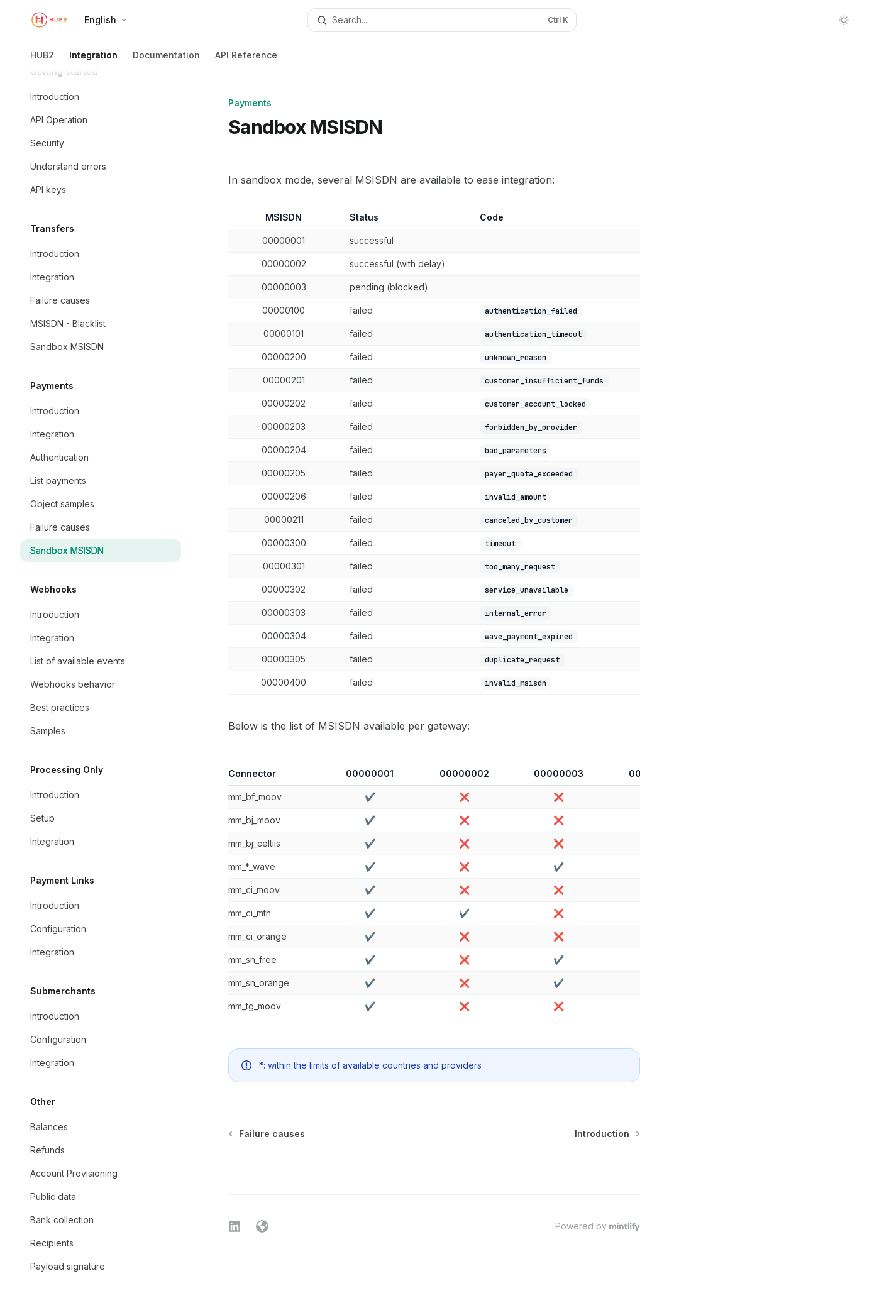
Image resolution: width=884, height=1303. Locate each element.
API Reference (246, 60)
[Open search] (442, 20)
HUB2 (42, 60)
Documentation (166, 60)
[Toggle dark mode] (844, 20)
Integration (93, 60)
